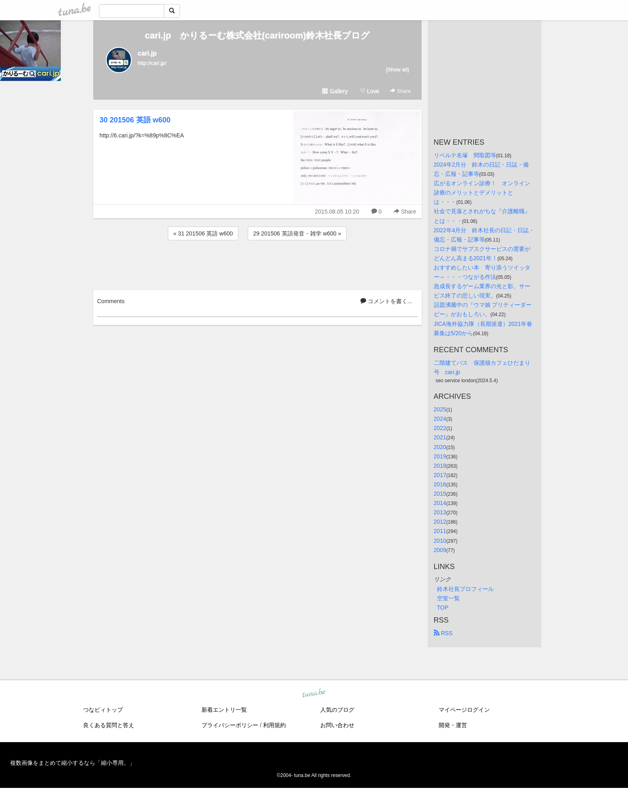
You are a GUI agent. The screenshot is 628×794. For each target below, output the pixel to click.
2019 (440, 456)
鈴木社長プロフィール (465, 589)
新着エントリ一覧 (224, 709)
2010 (440, 540)
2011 (440, 531)
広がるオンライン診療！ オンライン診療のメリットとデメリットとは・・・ (482, 192)
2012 (440, 521)
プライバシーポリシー (229, 725)
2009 (440, 550)
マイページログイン (464, 709)
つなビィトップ (103, 709)
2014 (440, 503)
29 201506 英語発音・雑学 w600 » (297, 233)
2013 (440, 512)
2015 (440, 493)
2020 (440, 447)
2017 (440, 475)
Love (369, 91)
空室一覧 (448, 598)
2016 (440, 484)
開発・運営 (453, 725)
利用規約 (274, 725)
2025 (440, 409)
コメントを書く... (386, 301)
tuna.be (313, 693)
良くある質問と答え (108, 725)
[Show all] (397, 69)
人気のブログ (337, 709)
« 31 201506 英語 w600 (203, 233)
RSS (443, 633)
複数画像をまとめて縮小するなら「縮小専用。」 (72, 763)
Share (400, 91)
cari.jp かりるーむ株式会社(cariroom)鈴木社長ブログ (257, 35)
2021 (440, 437)
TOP (443, 607)
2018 (440, 465)
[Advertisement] (257, 264)
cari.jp (147, 53)
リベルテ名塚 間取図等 (465, 155)
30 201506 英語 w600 (135, 120)
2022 (440, 428)
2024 (440, 418)
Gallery (334, 91)
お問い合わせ (337, 725)
